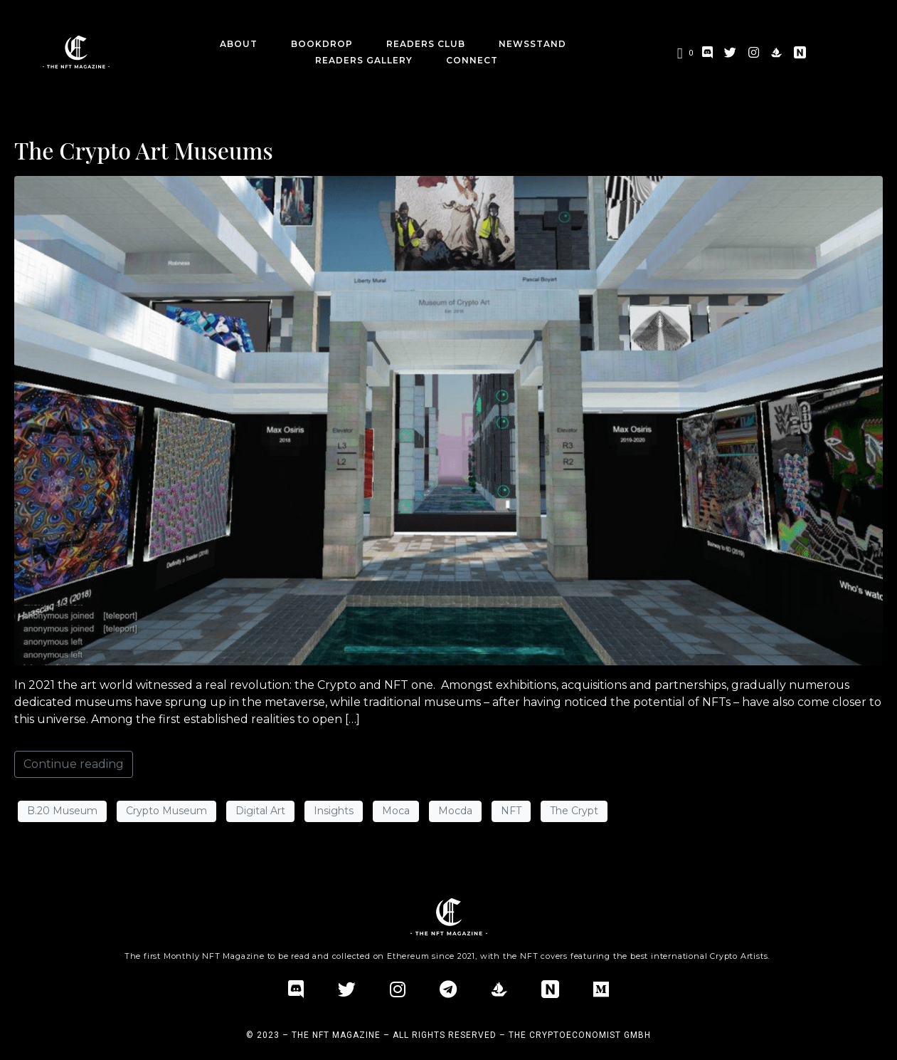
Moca (396, 810)
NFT (511, 810)
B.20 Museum (62, 810)
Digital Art (260, 810)
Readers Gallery (364, 60)
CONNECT (472, 60)
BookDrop (322, 43)
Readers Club (425, 43)
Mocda (455, 810)
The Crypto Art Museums (143, 150)
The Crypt (574, 810)
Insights (334, 810)
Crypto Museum (166, 810)
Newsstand (532, 43)
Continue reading (73, 764)
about (239, 43)
